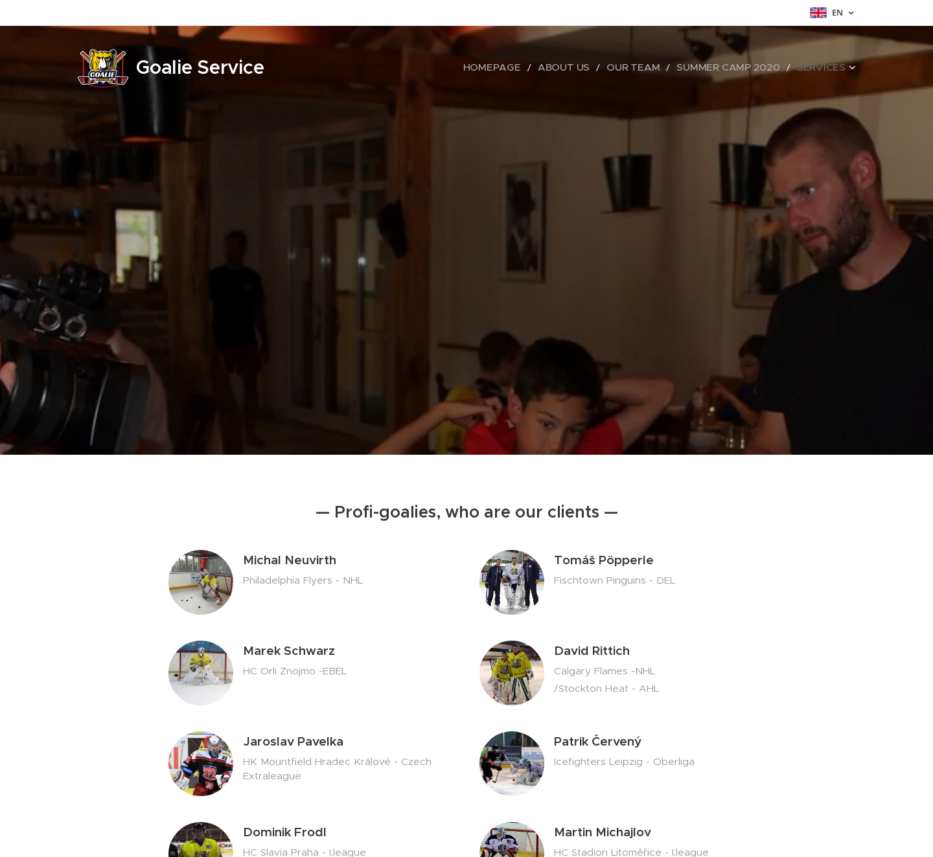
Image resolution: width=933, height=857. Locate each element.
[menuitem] (536, 68)
